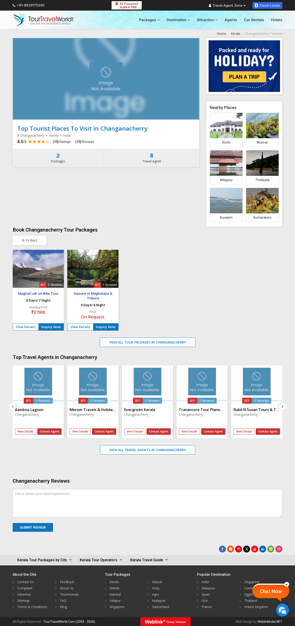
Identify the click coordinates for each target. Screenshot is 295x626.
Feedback (67, 582)
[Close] (286, 584)
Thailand (250, 600)
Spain (206, 594)
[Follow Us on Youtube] (254, 549)
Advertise (24, 594)
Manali (157, 582)
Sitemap (23, 600)
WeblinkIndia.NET (269, 621)
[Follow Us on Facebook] (222, 549)
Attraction (207, 20)
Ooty (155, 588)
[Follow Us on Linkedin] (262, 549)
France (207, 607)
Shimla (114, 588)
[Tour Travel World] (43, 19)
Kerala (114, 582)
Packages (149, 20)
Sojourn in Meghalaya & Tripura (93, 295)
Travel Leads (267, 5)
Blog (63, 607)
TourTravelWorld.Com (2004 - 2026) (69, 621)
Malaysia (158, 600)
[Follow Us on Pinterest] (238, 549)
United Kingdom (256, 607)
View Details (25, 327)
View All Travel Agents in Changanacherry (147, 450)
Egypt (248, 594)
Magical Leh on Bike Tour (38, 293)
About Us (67, 588)
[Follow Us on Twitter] (246, 549)
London (250, 588)
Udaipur (115, 600)
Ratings (62, 142)
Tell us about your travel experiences (42, 493)
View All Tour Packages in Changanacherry (147, 342)
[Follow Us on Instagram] (278, 549)
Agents (230, 20)
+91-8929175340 (28, 5)
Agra (155, 594)
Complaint (24, 588)
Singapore (116, 607)
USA (205, 600)
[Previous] (12, 406)
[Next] (282, 406)
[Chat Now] (282, 610)
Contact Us (25, 582)
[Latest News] (230, 549)
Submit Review (33, 527)
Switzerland (160, 607)
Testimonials (69, 594)
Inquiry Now (51, 327)
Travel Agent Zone (227, 5)
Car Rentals (254, 20)
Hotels (276, 20)
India (205, 582)
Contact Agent (49, 431)
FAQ (63, 600)
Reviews (84, 142)
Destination (178, 20)
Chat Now (271, 591)
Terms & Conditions (32, 607)
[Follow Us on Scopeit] (270, 549)
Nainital (115, 594)
